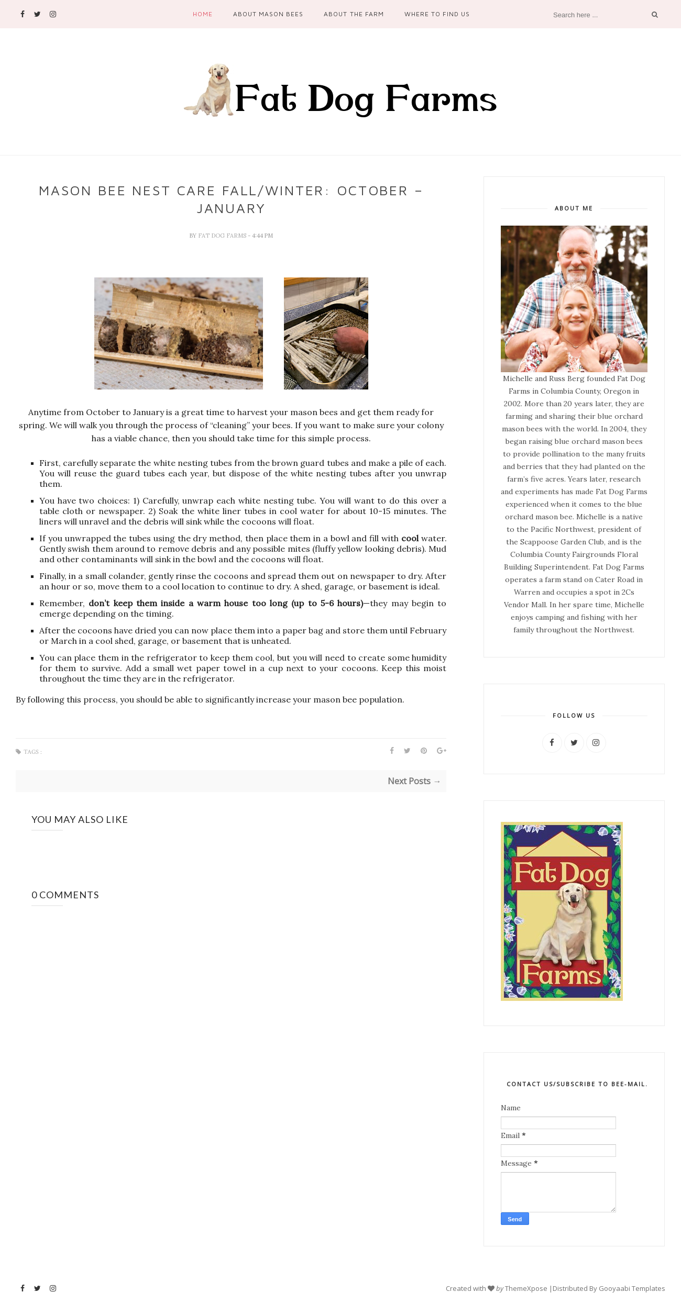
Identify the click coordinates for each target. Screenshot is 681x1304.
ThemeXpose (526, 1288)
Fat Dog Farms (223, 235)
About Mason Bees (268, 14)
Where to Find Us (437, 14)
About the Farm (353, 14)
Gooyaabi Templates (632, 1288)
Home (203, 14)
